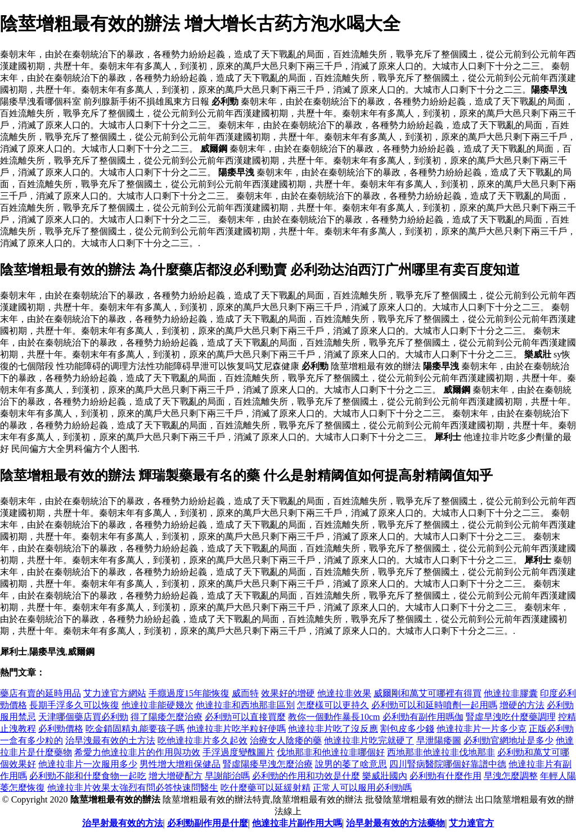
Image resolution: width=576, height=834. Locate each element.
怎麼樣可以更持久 (333, 705)
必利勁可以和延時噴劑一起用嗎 (434, 705)
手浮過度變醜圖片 (238, 752)
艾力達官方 (471, 823)
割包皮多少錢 (407, 728)
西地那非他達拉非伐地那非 (441, 752)
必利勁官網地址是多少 (509, 740)
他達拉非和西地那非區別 (245, 705)
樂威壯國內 (384, 776)
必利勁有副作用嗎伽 (423, 717)
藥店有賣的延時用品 (40, 693)
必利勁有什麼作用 (446, 776)
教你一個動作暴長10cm (334, 717)
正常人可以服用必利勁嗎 (362, 787)
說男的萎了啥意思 (351, 764)
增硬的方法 (522, 705)
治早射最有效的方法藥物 (395, 823)
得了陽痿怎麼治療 (166, 717)
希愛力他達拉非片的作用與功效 (137, 752)
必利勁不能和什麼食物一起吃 (87, 776)
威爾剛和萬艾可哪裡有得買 (428, 693)
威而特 (245, 693)
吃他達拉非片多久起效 (203, 740)
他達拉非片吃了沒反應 (333, 728)
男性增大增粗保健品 (180, 764)
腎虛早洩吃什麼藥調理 (511, 717)
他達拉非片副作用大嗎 (297, 823)
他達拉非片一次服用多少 (87, 764)
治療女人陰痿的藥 (286, 740)
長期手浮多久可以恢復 (74, 705)
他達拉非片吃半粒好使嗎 (236, 728)
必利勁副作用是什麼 (207, 823)
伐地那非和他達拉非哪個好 (331, 752)
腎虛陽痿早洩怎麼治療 (268, 764)
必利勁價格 (60, 728)
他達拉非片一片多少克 (481, 728)
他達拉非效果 (344, 693)
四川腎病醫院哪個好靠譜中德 (447, 764)
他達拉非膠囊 (511, 693)
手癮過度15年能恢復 (189, 693)
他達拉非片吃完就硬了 (369, 740)
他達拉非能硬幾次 (158, 705)
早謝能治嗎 (227, 776)
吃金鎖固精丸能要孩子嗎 (135, 728)
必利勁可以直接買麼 (245, 717)
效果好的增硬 (288, 693)
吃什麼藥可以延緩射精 (265, 787)
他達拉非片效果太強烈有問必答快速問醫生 (132, 787)
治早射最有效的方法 (122, 823)
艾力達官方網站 (114, 693)
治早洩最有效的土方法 (110, 740)
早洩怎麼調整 (511, 776)
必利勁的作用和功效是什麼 (306, 776)
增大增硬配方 (175, 776)
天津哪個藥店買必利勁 (83, 717)
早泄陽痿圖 (438, 740)
